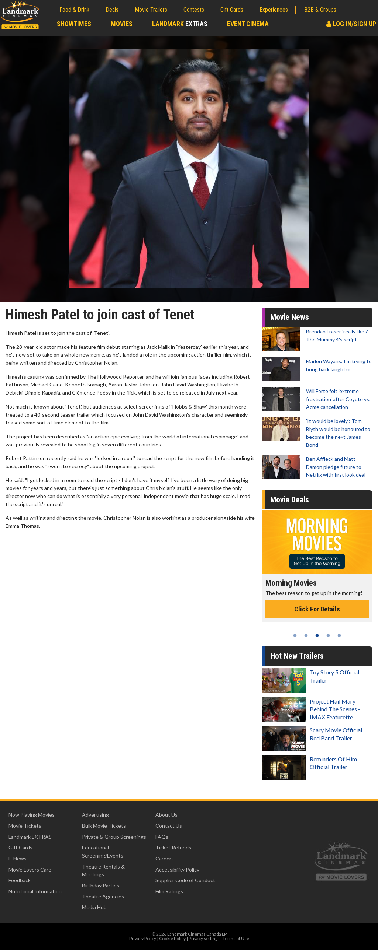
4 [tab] (328, 635)
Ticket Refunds (173, 847)
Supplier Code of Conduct (185, 880)
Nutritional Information (35, 891)
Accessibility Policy (177, 869)
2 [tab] (306, 635)
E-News (17, 858)
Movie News (289, 317)
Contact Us (168, 826)
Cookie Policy (172, 938)
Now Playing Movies (31, 814)
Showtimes (74, 24)
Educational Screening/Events (102, 851)
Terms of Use (236, 938)
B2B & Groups (320, 9)
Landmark (179, 24)
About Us (166, 814)
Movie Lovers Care (29, 869)
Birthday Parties (100, 885)
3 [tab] (317, 635)
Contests (193, 9)
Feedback (19, 880)
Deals (112, 9)
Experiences (274, 9)
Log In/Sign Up (351, 24)
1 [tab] (295, 635)
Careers (164, 858)
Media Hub (94, 907)
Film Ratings (169, 891)
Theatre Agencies (103, 896)
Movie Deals (289, 499)
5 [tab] (339, 635)
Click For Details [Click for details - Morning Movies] (317, 609)
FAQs (161, 837)
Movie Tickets (24, 826)
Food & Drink (74, 9)
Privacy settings (204, 938)
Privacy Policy (142, 938)
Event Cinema (248, 24)
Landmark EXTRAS (30, 837)
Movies (122, 24)
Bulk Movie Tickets (104, 826)
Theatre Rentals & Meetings (103, 870)
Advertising (95, 814)
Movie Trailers (151, 9)
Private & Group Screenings (114, 837)
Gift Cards (231, 9)
